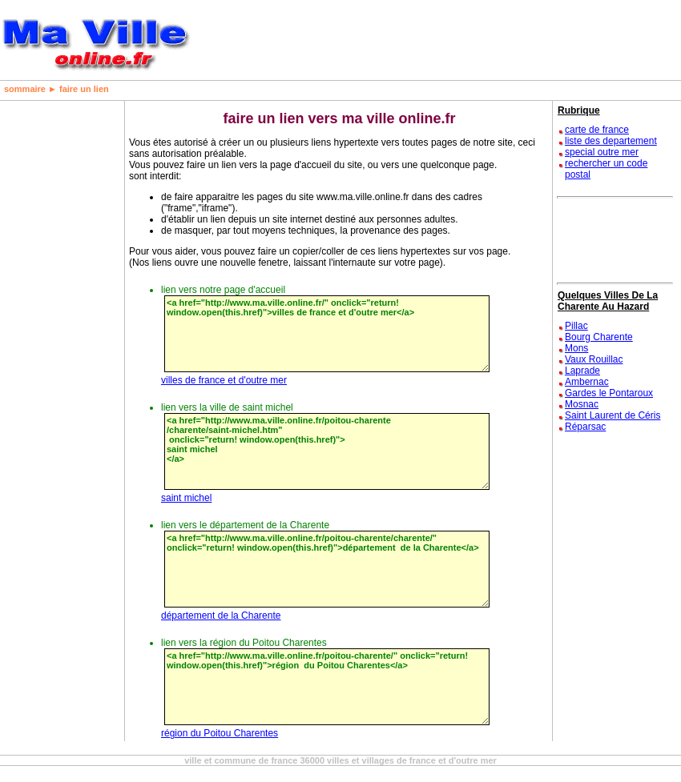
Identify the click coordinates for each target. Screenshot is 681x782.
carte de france (597, 129)
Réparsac (585, 426)
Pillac (576, 325)
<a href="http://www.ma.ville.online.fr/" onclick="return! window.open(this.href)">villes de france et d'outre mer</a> (327, 333)
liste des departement (611, 140)
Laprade (582, 370)
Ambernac (587, 381)
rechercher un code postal (606, 169)
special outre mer (602, 152)
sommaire (25, 89)
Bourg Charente (599, 337)
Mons (576, 348)
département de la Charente (220, 615)
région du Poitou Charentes (219, 733)
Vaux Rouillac (594, 359)
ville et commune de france (240, 760)
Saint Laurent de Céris (612, 415)
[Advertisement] (52, 341)
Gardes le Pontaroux (609, 393)
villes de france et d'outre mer (224, 380)
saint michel (186, 497)
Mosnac (581, 404)
